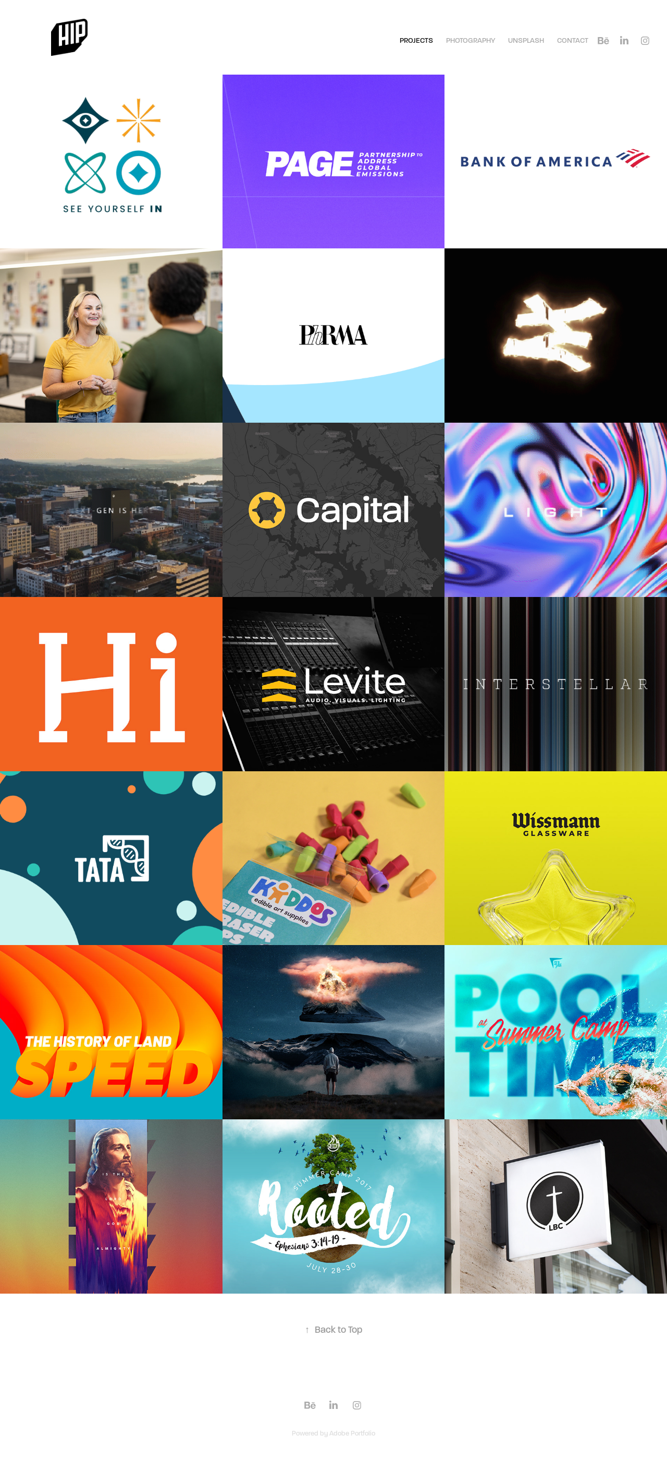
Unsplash (526, 40)
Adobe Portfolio (352, 1433)
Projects (416, 40)
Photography (471, 40)
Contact (572, 40)
